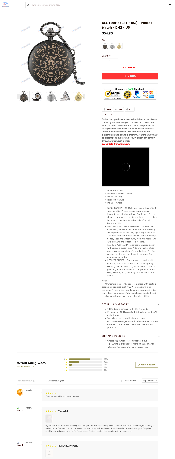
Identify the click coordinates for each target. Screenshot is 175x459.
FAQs (55, 423)
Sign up (151, 429)
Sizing (56, 436)
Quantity (106, 56)
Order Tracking (60, 432)
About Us (57, 419)
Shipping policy (97, 427)
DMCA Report (116, 447)
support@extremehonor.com (116, 144)
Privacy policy (96, 423)
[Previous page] (18, 96)
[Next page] (84, 96)
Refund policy (96, 432)
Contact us (58, 427)
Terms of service (98, 419)
